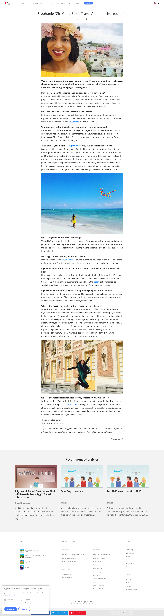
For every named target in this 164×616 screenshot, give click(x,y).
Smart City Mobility (99, 582)
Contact (128, 567)
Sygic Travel (67, 259)
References (130, 553)
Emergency (97, 561)
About (78, 3)
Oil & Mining (97, 572)
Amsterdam (74, 121)
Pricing (128, 579)
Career (128, 556)
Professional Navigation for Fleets (73, 555)
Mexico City (72, 404)
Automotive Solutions (69, 558)
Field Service (97, 568)
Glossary (129, 586)
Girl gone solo (73, 145)
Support (50, 3)
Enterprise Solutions (35, 3)
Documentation (67, 577)
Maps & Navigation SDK (70, 561)
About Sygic (130, 550)
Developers (61, 3)
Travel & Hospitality (99, 578)
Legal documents (132, 589)
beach (96, 282)
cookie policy (11, 595)
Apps (21, 3)
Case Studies (66, 574)
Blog (70, 3)
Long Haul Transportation (101, 555)
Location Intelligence (100, 589)
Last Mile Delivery (99, 558)
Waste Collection (98, 585)
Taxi (94, 565)
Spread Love (130, 560)
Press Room (130, 563)
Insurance (96, 575)
